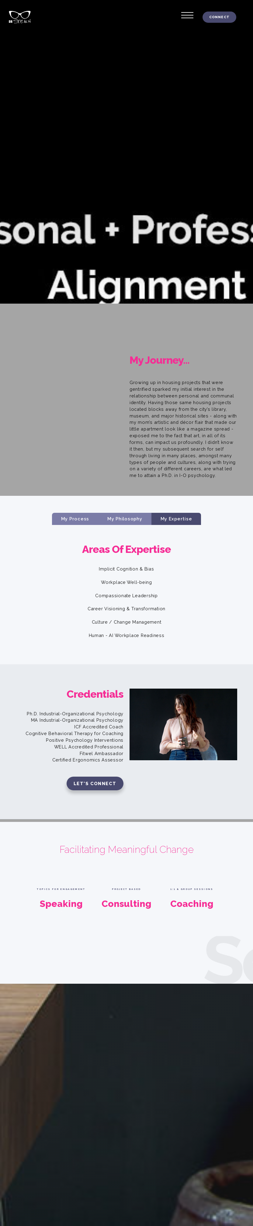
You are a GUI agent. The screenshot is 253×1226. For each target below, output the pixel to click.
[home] (16, 17)
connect (219, 17)
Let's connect (95, 783)
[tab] (75, 519)
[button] (187, 13)
